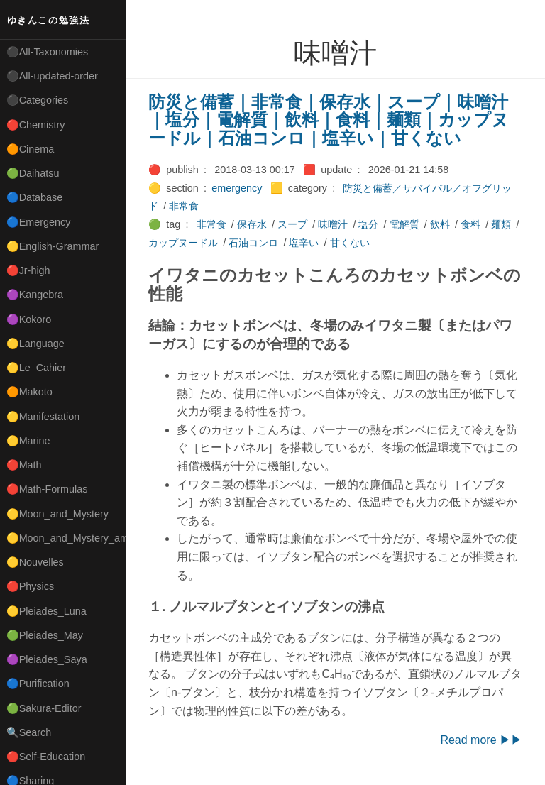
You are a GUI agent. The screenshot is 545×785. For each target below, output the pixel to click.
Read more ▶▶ (481, 740)
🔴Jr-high (28, 270)
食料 (470, 224)
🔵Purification (38, 683)
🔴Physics (30, 586)
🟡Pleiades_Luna (46, 611)
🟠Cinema (30, 149)
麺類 (501, 224)
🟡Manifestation (43, 416)
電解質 (404, 224)
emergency (236, 188)
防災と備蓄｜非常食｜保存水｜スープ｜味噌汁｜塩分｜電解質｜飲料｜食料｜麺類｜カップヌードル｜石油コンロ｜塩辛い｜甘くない (328, 120)
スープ (292, 224)
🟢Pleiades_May (44, 635)
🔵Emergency (38, 222)
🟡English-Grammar (52, 246)
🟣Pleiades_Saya (46, 659)
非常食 (184, 206)
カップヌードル (183, 242)
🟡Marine (28, 440)
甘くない (350, 242)
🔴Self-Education (46, 756)
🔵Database (34, 197)
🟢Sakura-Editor (44, 708)
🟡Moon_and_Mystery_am (66, 538)
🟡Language (35, 343)
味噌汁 (333, 224)
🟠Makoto (29, 391)
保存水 (252, 224)
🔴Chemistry (35, 125)
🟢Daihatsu (33, 173)
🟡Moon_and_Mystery (57, 514)
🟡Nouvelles (35, 562)
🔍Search (29, 732)
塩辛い (304, 242)
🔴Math (24, 465)
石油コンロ (253, 242)
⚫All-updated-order (52, 76)
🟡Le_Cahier (36, 367)
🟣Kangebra (34, 294)
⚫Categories (37, 100)
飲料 (440, 224)
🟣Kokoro (29, 319)
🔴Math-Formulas (47, 489)
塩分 (368, 224)
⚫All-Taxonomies (47, 51)
